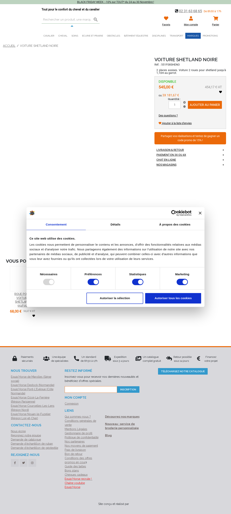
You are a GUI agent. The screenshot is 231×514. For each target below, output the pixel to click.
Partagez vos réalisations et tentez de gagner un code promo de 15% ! (190, 138)
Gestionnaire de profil (78, 433)
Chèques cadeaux (76, 474)
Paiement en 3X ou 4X (171, 154)
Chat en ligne (166, 159)
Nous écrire (18, 431)
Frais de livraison (75, 449)
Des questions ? (168, 115)
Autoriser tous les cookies (173, 298)
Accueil (9, 46)
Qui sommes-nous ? (78, 416)
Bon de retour (73, 454)
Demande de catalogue (26, 439)
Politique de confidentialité (81, 437)
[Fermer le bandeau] (200, 212)
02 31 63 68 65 (190, 11)
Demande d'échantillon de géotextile (34, 447)
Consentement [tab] (56, 224)
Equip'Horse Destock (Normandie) (32, 385)
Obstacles (113, 35)
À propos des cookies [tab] (174, 224)
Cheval (62, 35)
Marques (193, 35)
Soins (74, 35)
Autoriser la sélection (115, 298)
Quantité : (174, 99)
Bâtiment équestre (136, 35)
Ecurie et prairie (92, 35)
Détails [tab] (115, 224)
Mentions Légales (76, 429)
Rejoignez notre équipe (26, 435)
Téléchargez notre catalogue (183, 371)
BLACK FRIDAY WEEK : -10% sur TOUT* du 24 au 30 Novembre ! (115, 2)
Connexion (72, 403)
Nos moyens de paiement (81, 445)
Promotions (210, 35)
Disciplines (159, 35)
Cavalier (49, 35)
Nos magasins (166, 164)
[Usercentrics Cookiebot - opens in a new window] (174, 213)
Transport (176, 35)
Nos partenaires (75, 441)
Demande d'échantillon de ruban (32, 443)
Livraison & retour (170, 149)
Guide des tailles (75, 466)
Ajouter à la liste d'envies (175, 123)
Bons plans (72, 470)
